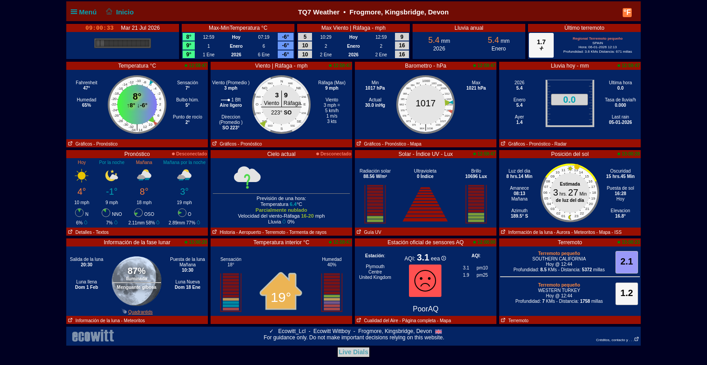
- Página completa (417, 320)
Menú (86, 12)
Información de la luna (526, 232)
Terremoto (513, 320)
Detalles (79, 232)
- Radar (559, 143)
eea (438, 259)
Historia (223, 232)
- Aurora (562, 232)
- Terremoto (273, 232)
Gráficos (79, 143)
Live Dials (353, 352)
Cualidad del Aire (376, 320)
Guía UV (368, 232)
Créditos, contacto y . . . (617, 340)
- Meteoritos (583, 232)
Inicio (119, 12)
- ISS (616, 232)
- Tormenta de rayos (307, 232)
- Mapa (415, 143)
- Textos (101, 232)
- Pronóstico (105, 143)
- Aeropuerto (248, 232)
